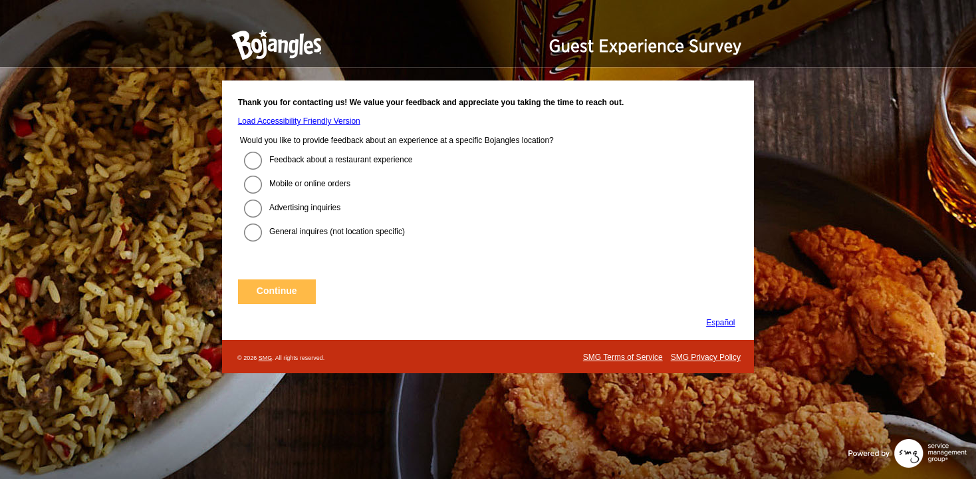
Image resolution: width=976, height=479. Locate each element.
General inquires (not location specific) (337, 231)
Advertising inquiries (304, 207)
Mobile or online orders (309, 183)
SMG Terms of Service (623, 357)
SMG (266, 358)
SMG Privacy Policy (706, 357)
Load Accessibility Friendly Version (299, 121)
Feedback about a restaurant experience (340, 159)
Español (720, 322)
